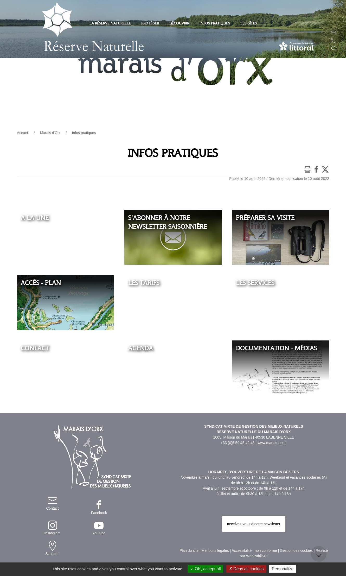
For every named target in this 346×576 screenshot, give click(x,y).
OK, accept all (205, 569)
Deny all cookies (246, 569)
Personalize (283, 569)
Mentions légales (215, 517)
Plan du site (189, 517)
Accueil (23, 133)
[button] (333, 48)
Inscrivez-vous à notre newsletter (253, 501)
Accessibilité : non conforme (254, 517)
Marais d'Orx (50, 133)
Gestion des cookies (296, 517)
